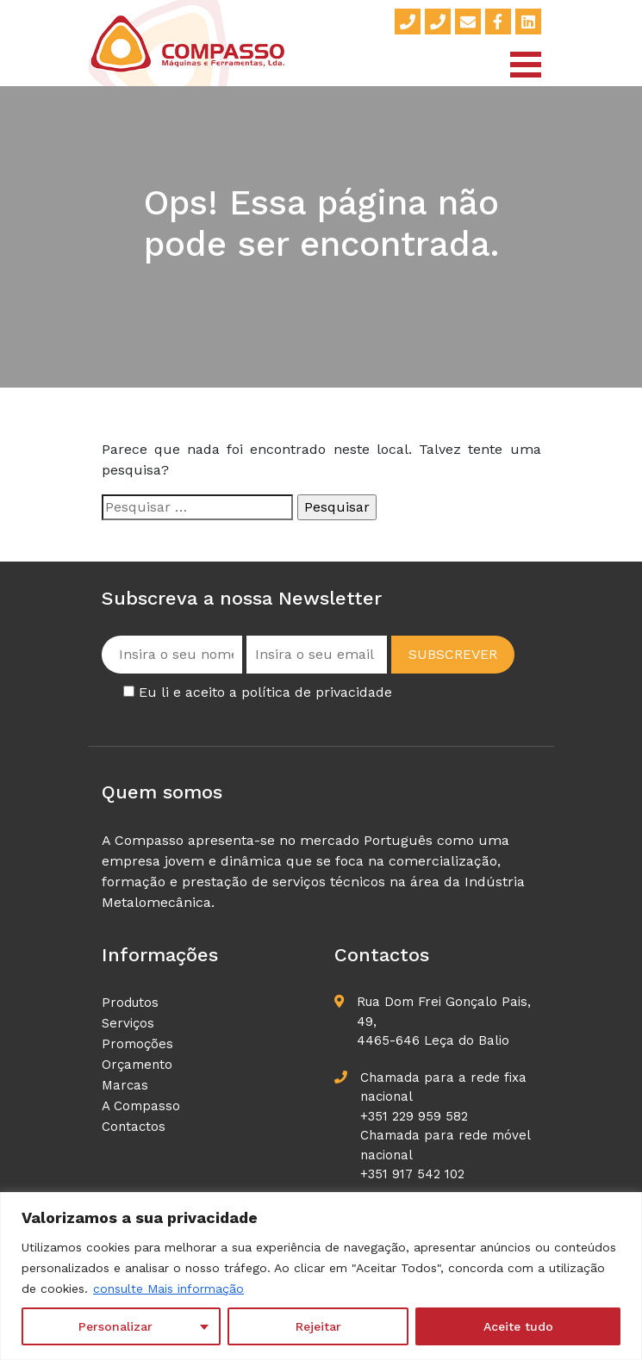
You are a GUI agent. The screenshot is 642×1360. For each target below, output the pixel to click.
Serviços (128, 1023)
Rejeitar (318, 1326)
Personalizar (115, 1326)
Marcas (125, 1085)
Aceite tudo (518, 1326)
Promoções (137, 1044)
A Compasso (141, 1106)
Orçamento (137, 1064)
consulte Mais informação (168, 1288)
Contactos (133, 1126)
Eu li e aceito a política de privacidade (265, 692)
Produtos (130, 1002)
